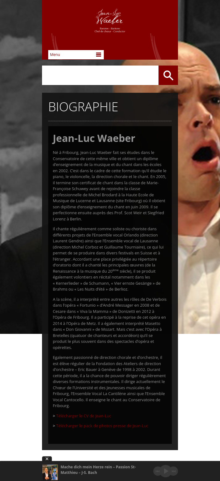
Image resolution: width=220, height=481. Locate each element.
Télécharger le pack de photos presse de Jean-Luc (101, 425)
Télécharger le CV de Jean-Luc (83, 416)
